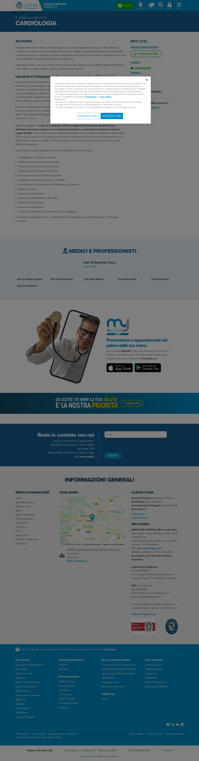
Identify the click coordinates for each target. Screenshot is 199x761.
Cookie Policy (90, 97)
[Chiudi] (146, 79)
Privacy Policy (105, 97)
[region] (100, 100)
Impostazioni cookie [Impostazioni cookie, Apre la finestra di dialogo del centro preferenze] (88, 116)
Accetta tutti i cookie (111, 116)
